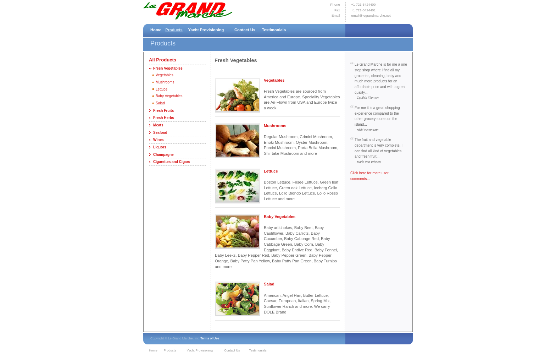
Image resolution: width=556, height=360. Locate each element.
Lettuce (161, 89)
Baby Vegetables (169, 96)
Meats (158, 125)
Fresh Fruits (163, 111)
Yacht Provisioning (206, 30)
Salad (160, 103)
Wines (158, 140)
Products (174, 30)
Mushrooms (165, 82)
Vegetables (164, 75)
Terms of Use (209, 338)
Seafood (160, 133)
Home (155, 30)
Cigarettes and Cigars (171, 162)
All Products (162, 59)
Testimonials (274, 30)
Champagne (163, 155)
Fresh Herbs (163, 118)
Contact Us (244, 30)
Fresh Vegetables (168, 68)
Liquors (159, 147)
